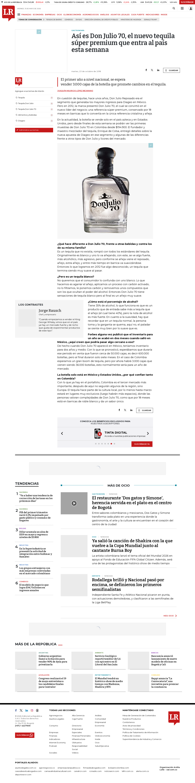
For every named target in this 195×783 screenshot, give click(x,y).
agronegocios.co (47, 768)
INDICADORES (152, 14)
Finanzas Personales (81, 736)
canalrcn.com (80, 771)
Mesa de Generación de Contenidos (139, 715)
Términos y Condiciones (133, 729)
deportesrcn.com (23, 774)
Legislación (44, 675)
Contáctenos (129, 722)
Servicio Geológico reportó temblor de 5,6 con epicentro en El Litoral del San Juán (108, 660)
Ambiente (99, 653)
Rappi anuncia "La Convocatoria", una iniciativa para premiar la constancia (165, 682)
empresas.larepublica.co (69, 768)
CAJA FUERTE (137, 14)
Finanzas (53, 736)
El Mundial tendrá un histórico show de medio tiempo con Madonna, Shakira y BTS (109, 682)
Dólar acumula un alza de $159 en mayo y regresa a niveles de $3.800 (33, 535)
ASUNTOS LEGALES (120, 14)
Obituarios (77, 742)
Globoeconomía (102, 736)
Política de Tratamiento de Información (140, 732)
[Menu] (19, 14)
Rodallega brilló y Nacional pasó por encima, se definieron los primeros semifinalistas (128, 584)
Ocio (97, 742)
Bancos (154, 653)
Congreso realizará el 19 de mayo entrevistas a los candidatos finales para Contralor (52, 682)
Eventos (98, 732)
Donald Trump (150, 20)
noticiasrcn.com (111, 771)
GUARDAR (171, 70)
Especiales (77, 732)
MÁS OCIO (169, 616)
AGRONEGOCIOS (91, 14)
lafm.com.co (127, 771)
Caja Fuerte (77, 719)
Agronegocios (55, 715)
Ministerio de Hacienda (131, 20)
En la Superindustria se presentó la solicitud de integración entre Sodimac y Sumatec (35, 552)
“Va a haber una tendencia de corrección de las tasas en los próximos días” (36, 498)
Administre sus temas (27, 130)
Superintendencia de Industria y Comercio (142, 739)
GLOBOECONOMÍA (72, 14)
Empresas (53, 732)
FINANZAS (26, 14)
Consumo (155, 675)
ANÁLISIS (104, 14)
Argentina (43, 653)
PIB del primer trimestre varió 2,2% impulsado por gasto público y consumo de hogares (35, 516)
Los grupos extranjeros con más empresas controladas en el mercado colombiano (34, 571)
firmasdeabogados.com (94, 768)
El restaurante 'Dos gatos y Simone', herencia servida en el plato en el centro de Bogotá (132, 502)
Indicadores (54, 739)
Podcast (53, 746)
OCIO (59, 14)
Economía (99, 726)
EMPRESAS (50, 14)
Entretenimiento (103, 675)
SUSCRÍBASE (187, 2)
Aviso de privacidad (131, 726)
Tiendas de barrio (54, 20)
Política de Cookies (131, 736)
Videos (75, 753)
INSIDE (164, 14)
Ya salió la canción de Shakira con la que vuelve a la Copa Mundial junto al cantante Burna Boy (132, 545)
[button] (61, 433)
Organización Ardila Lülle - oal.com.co (170, 768)
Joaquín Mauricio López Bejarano (75, 91)
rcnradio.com (95, 771)
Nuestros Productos (132, 719)
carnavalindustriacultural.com (57, 771)
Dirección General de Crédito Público (101, 20)
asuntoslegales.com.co (25, 768)
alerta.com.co (142, 771)
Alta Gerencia (78, 715)
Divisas (79, 20)
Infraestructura (78, 739)
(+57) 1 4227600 (22, 726)
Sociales (53, 753)
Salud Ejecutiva (102, 746)
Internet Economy (57, 742)
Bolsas (22, 528)
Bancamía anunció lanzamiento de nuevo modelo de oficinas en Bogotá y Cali (164, 660)
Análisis (98, 715)
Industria (23, 545)
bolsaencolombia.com (118, 768)
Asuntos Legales (56, 719)
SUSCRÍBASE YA (142, 444)
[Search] (174, 8)
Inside (97, 739)
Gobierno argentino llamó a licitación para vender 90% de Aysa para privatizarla (53, 660)
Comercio (69, 20)
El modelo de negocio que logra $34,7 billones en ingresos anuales (34, 588)
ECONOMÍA (38, 14)
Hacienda (23, 492)
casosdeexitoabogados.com (28, 771)
